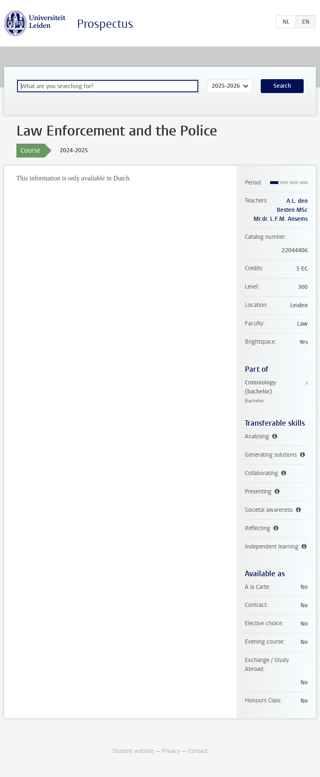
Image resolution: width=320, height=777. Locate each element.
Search (282, 86)
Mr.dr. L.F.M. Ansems (280, 219)
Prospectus (105, 23)
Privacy (171, 751)
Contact (198, 751)
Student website (133, 751)
